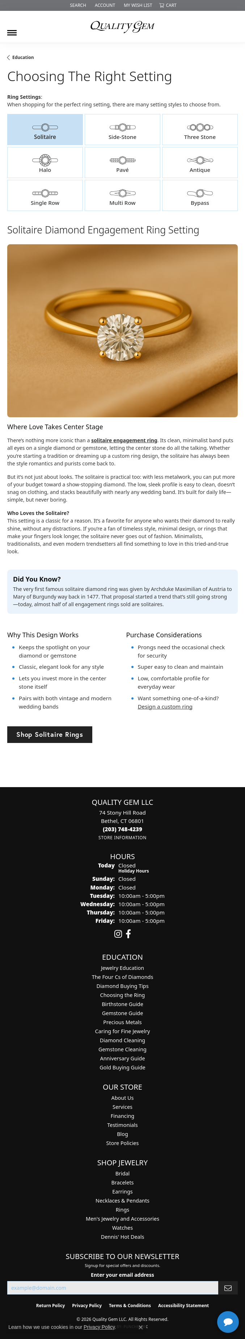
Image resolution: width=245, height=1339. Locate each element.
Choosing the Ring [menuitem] (122, 995)
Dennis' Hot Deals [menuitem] (122, 1236)
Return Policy (50, 1305)
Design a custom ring (165, 706)
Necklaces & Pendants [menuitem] (122, 1200)
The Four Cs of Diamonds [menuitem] (122, 976)
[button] (77, 5)
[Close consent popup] (141, 1327)
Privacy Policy (87, 1305)
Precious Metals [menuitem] (122, 1022)
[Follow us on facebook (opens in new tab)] (128, 934)
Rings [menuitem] (122, 1209)
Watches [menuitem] (122, 1227)
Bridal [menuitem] (122, 1173)
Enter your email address (122, 1274)
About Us (122, 1097)
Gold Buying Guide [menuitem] (122, 1067)
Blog (122, 1134)
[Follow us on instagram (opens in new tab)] (118, 934)
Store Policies (122, 1143)
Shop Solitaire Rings (49, 734)
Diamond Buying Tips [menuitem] (122, 986)
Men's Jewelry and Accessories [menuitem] (122, 1218)
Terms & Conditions (130, 1305)
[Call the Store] (122, 829)
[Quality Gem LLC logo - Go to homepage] (122, 26)
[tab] (45, 129)
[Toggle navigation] (12, 30)
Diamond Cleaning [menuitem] (122, 1040)
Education (23, 57)
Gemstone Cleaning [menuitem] (122, 1049)
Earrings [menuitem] (122, 1191)
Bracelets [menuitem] (122, 1182)
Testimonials (122, 1125)
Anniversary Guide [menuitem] (122, 1058)
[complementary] (192, 1299)
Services (122, 1106)
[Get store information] (122, 838)
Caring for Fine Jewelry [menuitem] (122, 1031)
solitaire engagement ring (124, 440)
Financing (122, 1115)
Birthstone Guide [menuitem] (122, 1004)
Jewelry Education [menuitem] (122, 967)
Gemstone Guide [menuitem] (122, 1013)
